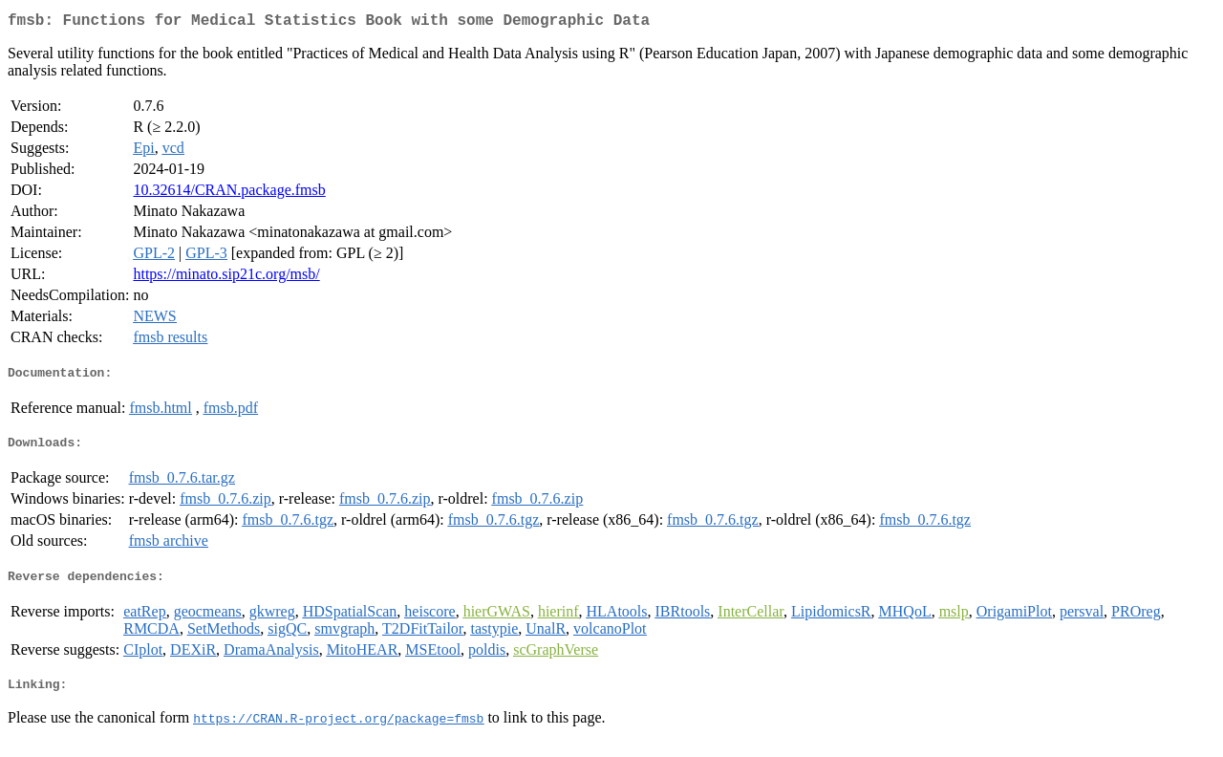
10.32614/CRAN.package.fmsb (229, 193)
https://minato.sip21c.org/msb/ (226, 278)
